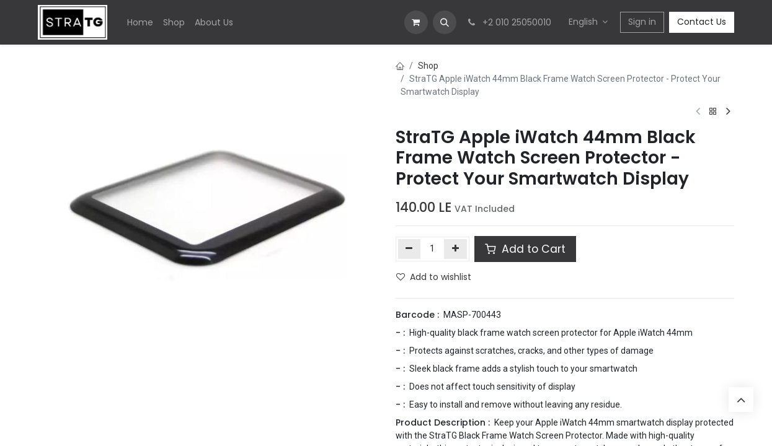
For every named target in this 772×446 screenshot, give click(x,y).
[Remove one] (409, 249)
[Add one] (455, 249)
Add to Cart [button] (525, 249)
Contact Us (701, 21)
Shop (428, 66)
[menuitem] (140, 22)
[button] (444, 22)
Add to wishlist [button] (433, 277)
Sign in (642, 21)
